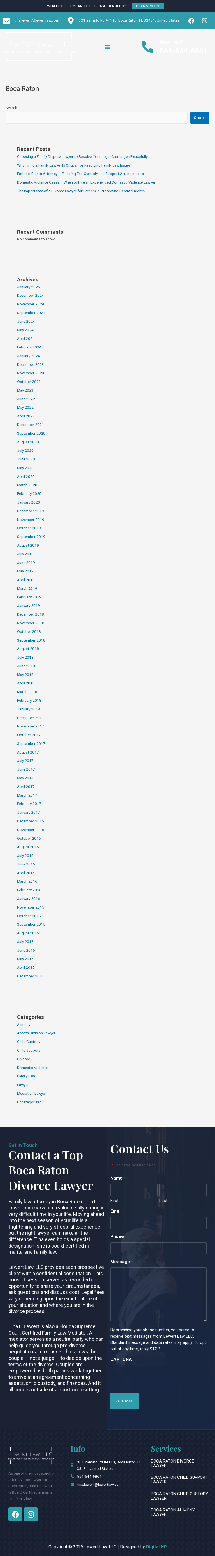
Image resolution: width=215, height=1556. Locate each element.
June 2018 (26, 666)
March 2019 (27, 588)
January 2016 (28, 898)
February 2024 (29, 347)
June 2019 (26, 562)
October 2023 (29, 381)
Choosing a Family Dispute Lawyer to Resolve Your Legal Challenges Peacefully (82, 156)
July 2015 (25, 941)
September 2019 (31, 536)
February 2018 (29, 700)
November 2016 (30, 829)
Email (117, 1211)
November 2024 (30, 304)
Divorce (23, 1059)
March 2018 (27, 691)
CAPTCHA (121, 1359)
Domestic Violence (32, 1067)
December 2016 (30, 821)
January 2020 (28, 502)
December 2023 (30, 364)
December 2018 (30, 614)
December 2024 (30, 295)
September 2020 (31, 433)
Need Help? (171, 42)
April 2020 (26, 476)
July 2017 (25, 760)
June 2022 (26, 399)
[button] (107, 46)
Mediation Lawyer (31, 1093)
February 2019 (29, 597)
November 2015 (30, 907)
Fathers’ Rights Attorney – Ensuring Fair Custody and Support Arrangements (80, 173)
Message (121, 1262)
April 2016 (26, 873)
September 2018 (31, 640)
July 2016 (25, 855)
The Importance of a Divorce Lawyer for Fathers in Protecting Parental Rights (81, 191)
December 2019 (30, 511)
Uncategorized (29, 1102)
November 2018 (30, 623)
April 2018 (26, 683)
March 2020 (27, 485)
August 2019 (28, 545)
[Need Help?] (148, 47)
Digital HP (156, 1547)
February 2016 (29, 890)
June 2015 (26, 950)
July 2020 (25, 450)
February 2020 (29, 493)
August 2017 (28, 752)
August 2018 (28, 648)
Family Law (26, 1076)
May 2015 (25, 958)
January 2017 (28, 812)
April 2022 (26, 416)
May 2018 (25, 674)
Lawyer (23, 1084)
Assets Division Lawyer (36, 1033)
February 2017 (29, 803)
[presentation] (152, 1376)
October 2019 (29, 528)
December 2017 (30, 717)
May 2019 (25, 571)
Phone (118, 1237)
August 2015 (28, 933)
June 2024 (26, 321)
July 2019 (25, 554)
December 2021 (30, 424)
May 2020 (25, 467)
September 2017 (31, 743)
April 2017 (26, 786)
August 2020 (28, 442)
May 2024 (25, 329)
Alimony (23, 1024)
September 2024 (31, 312)
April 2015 (26, 967)
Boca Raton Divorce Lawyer (172, 1463)
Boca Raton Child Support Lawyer (179, 1479)
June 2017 (26, 769)
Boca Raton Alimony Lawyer (173, 1512)
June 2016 (26, 864)
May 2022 (25, 407)
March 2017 (27, 795)
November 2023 (30, 373)
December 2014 (30, 976)
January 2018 (28, 709)
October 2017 (29, 735)
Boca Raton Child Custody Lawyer (179, 1496)
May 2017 (25, 778)
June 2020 (26, 459)
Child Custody (28, 1041)
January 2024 (28, 356)
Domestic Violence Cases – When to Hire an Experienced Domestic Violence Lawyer (86, 182)
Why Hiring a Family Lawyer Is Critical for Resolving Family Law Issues (74, 165)
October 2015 (29, 916)
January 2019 (28, 605)
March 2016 (27, 881)
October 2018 (29, 631)
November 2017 (30, 726)
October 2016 (29, 838)
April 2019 (26, 579)
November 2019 (30, 519)
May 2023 (25, 390)
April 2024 (26, 338)
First (114, 1200)
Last (163, 1200)
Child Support (28, 1050)
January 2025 (28, 287)
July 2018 (25, 657)
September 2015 (31, 924)
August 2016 (28, 846)
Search (11, 108)
